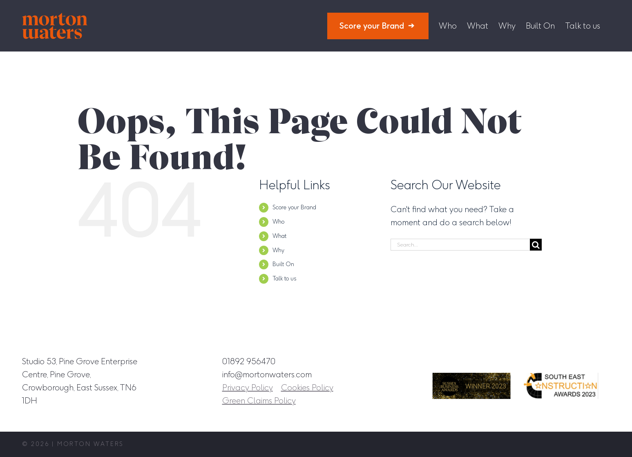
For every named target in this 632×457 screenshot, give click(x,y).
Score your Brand (294, 207)
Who (278, 221)
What (279, 236)
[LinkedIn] (567, 361)
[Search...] (460, 245)
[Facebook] (548, 361)
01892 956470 (249, 361)
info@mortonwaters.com (267, 374)
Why (278, 250)
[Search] (536, 245)
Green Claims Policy (259, 400)
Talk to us (284, 278)
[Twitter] (585, 361)
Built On (283, 264)
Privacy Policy (247, 387)
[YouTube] (604, 361)
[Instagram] (529, 361)
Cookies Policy (307, 387)
